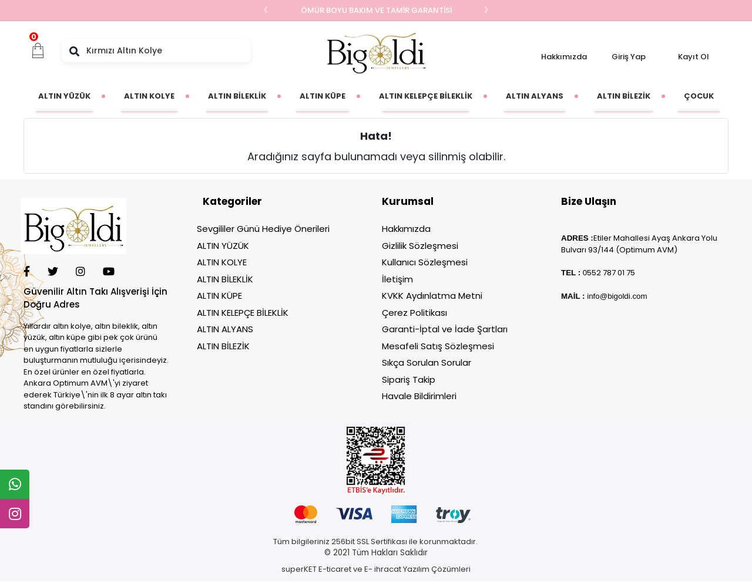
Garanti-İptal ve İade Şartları (445, 329)
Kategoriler (232, 201)
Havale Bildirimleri (419, 396)
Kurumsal (408, 201)
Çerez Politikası (414, 312)
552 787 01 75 (611, 272)
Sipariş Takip (408, 379)
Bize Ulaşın (588, 201)
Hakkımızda (564, 56)
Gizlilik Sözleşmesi (420, 245)
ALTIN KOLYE (222, 262)
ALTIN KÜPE (219, 295)
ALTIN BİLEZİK (223, 346)
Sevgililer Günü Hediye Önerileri (263, 228)
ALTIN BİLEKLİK (225, 279)
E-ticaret (334, 569)
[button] (38, 50)
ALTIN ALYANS (225, 329)
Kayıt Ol (693, 56)
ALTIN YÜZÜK (223, 245)
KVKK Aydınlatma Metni (432, 295)
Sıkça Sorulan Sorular (426, 362)
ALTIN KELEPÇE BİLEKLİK (242, 312)
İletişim (397, 279)
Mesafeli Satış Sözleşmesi (438, 346)
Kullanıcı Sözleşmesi (425, 262)
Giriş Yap (629, 56)
